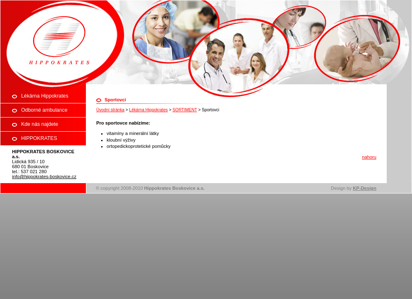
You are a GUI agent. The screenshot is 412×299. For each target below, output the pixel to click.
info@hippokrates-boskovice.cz (44, 176)
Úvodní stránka (110, 110)
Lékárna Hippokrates (148, 110)
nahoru (369, 156)
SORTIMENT (185, 110)
